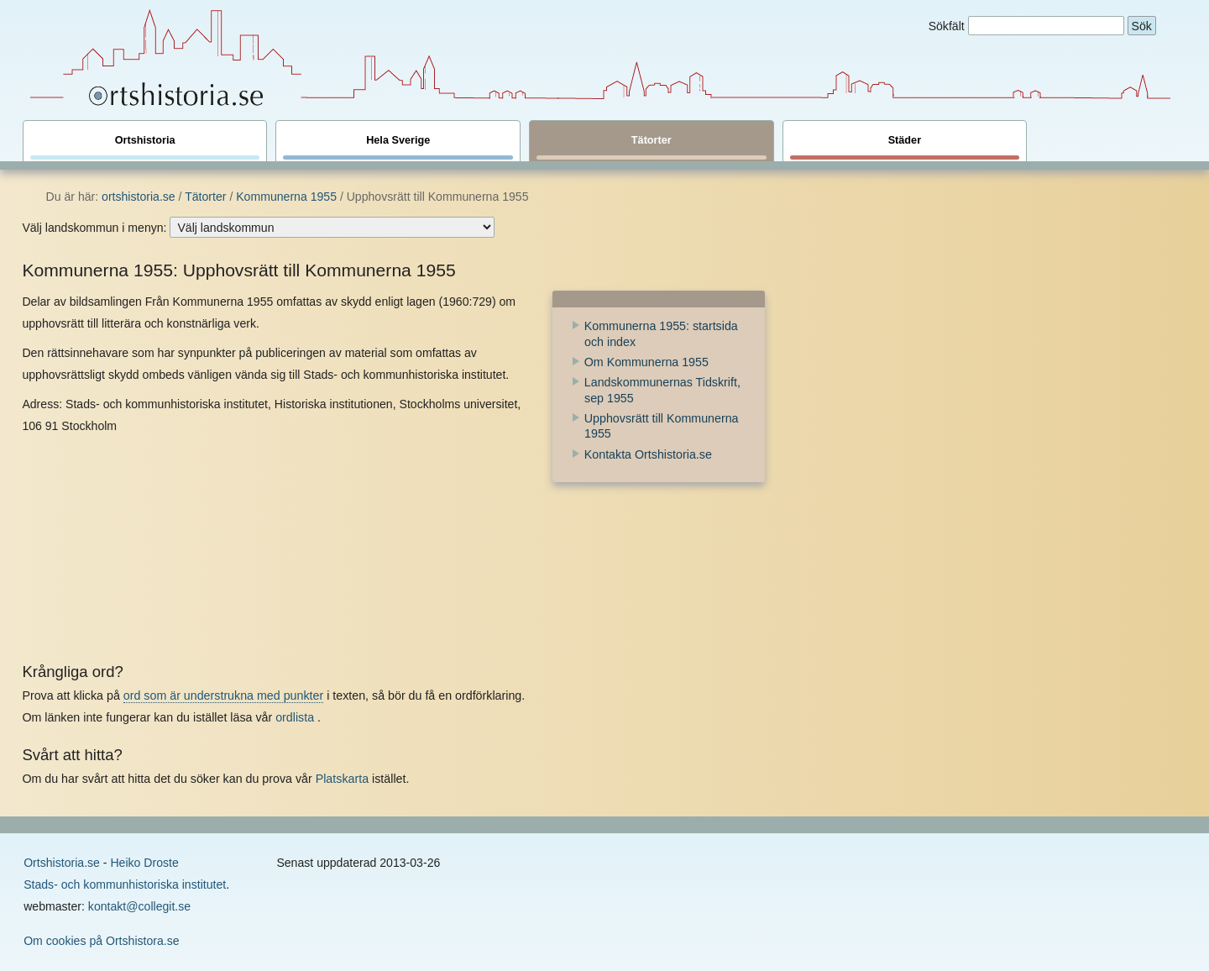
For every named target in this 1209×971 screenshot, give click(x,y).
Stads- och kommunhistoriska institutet (125, 884)
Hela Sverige (398, 147)
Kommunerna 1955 (286, 196)
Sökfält (947, 26)
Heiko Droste (144, 862)
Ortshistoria (145, 147)
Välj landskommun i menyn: (94, 227)
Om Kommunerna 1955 (646, 362)
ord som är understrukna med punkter (223, 695)
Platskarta (342, 778)
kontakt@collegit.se (139, 906)
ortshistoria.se (138, 196)
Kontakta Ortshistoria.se (648, 454)
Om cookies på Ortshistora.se (101, 940)
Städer (905, 147)
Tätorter (651, 147)
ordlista (294, 717)
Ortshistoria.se (62, 862)
